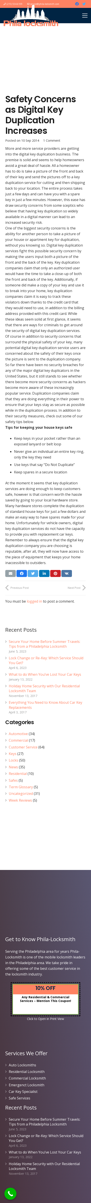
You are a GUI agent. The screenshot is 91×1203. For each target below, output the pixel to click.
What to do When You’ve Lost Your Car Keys (45, 674)
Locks (13, 760)
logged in (34, 601)
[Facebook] (76, 3)
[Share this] (21, 573)
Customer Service (23, 747)
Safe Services (19, 1098)
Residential (18, 773)
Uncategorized (21, 793)
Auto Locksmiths (22, 1065)
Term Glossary (21, 787)
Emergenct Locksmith (26, 1085)
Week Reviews (20, 800)
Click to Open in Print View (45, 1019)
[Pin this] (55, 573)
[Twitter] (83, 3)
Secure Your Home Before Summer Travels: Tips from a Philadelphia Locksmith (44, 644)
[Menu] (84, 15)
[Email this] (10, 573)
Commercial (18, 740)
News (13, 767)
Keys (12, 753)
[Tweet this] (33, 573)
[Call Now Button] (10, 1194)
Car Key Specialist (23, 1091)
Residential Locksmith (27, 1071)
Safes (13, 780)
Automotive (18, 733)
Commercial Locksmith (27, 1078)
